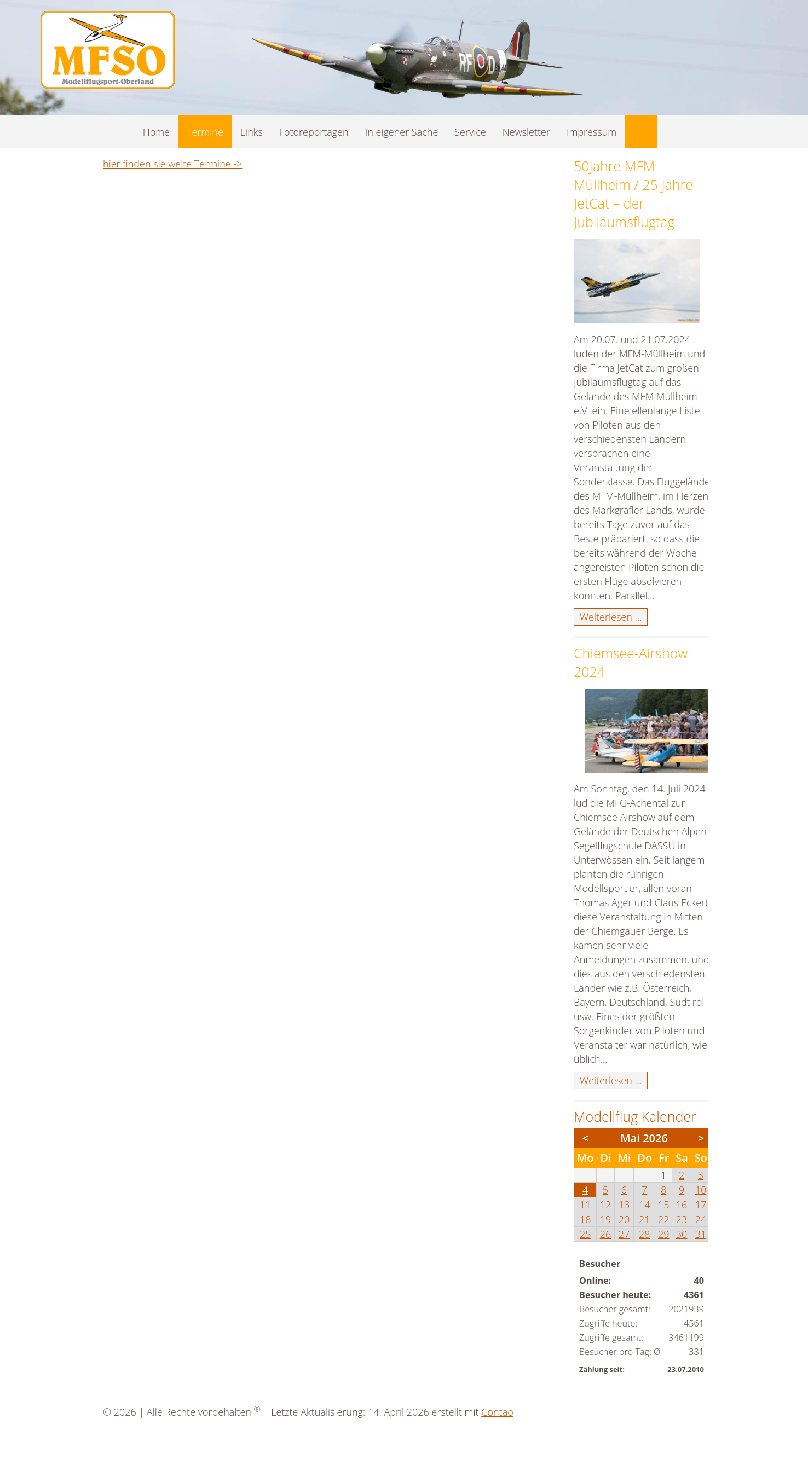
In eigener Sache (401, 131)
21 (644, 1219)
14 (644, 1204)
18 (585, 1219)
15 (664, 1204)
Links (251, 131)
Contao (497, 1412)
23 (682, 1219)
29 (664, 1234)
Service (470, 131)
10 (701, 1189)
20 (624, 1219)
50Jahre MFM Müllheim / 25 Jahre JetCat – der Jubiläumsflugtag (633, 194)
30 (682, 1234)
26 (605, 1234)
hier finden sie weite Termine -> (172, 163)
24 (701, 1219)
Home (156, 131)
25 (585, 1234)
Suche (641, 131)
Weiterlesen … (614, 617)
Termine (205, 131)
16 (682, 1204)
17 (701, 1204)
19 (605, 1219)
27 (624, 1234)
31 (701, 1234)
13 (624, 1204)
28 (644, 1234)
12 (605, 1204)
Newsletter (526, 131)
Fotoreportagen (314, 131)
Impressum (591, 131)
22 (664, 1219)
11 (585, 1204)
